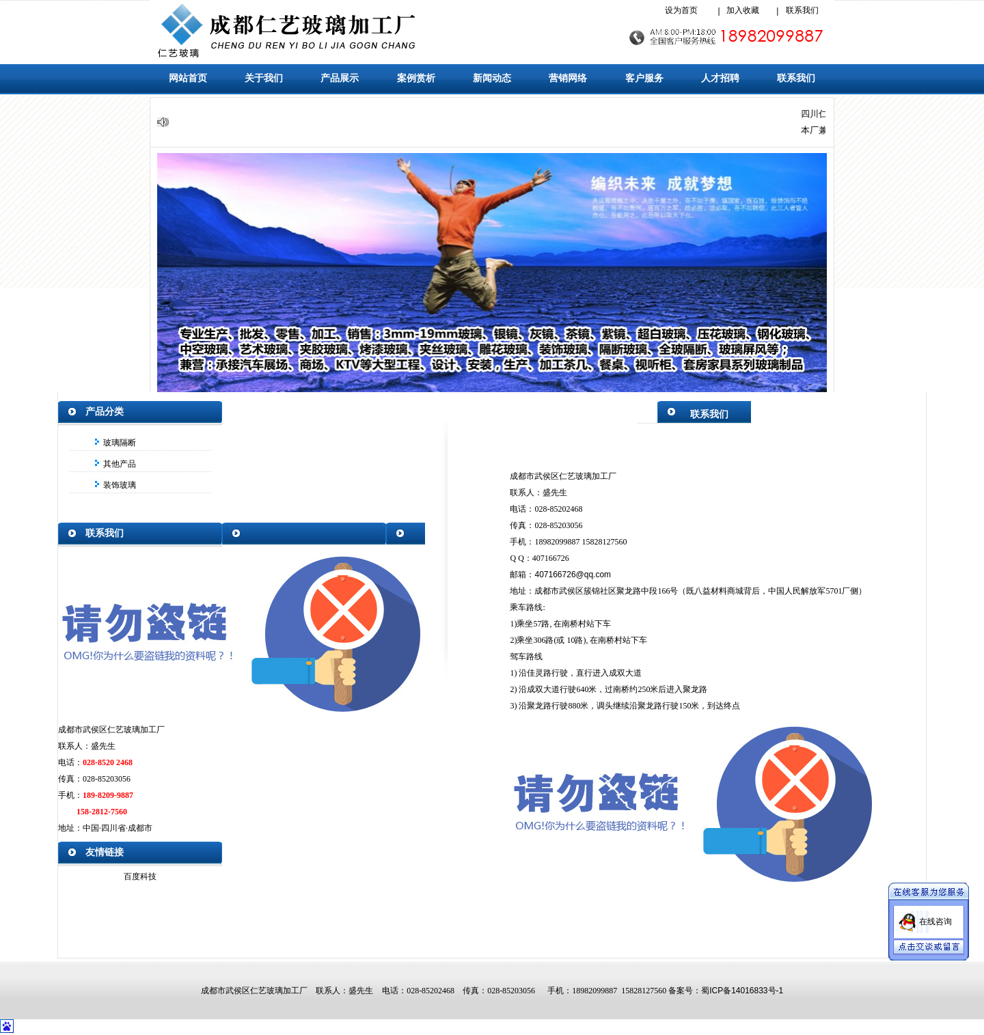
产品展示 (339, 78)
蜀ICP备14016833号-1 (742, 990)
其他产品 (117, 464)
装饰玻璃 (117, 485)
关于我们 (264, 78)
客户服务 (644, 78)
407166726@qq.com (572, 574)
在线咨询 (935, 917)
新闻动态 (492, 78)
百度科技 (140, 876)
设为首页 (681, 10)
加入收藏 (742, 10)
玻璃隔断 (117, 442)
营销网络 (568, 78)
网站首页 (188, 78)
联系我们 (802, 10)
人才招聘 (720, 78)
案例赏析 (416, 78)
